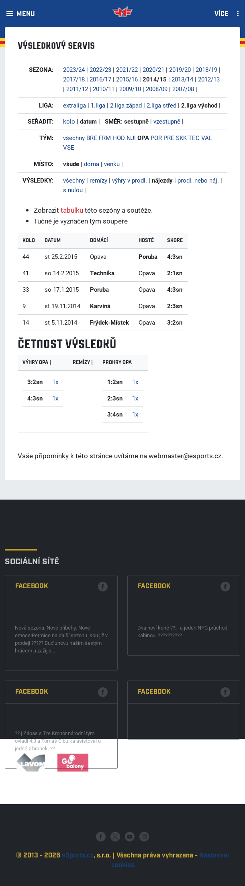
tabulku (72, 210)
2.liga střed (161, 105)
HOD (118, 138)
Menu (25, 14)
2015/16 (127, 79)
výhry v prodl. (129, 180)
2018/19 (206, 69)
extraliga (74, 105)
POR (156, 138)
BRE (91, 138)
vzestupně (166, 121)
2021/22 (127, 69)
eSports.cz (78, 877)
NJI (131, 138)
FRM (105, 138)
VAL (206, 138)
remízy (98, 180)
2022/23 (100, 69)
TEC (194, 138)
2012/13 (209, 79)
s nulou (73, 190)
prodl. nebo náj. (198, 180)
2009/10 (130, 89)
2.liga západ (126, 105)
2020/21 (153, 69)
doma (91, 164)
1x (55, 382)
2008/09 (156, 89)
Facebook (31, 656)
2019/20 (180, 69)
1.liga (98, 105)
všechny (74, 138)
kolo (69, 121)
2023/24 (74, 69)
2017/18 (74, 79)
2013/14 (182, 79)
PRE (168, 138)
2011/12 (77, 89)
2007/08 (183, 89)
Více (221, 14)
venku (112, 164)
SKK (181, 138)
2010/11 (103, 89)
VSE (68, 147)
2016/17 (100, 79)
